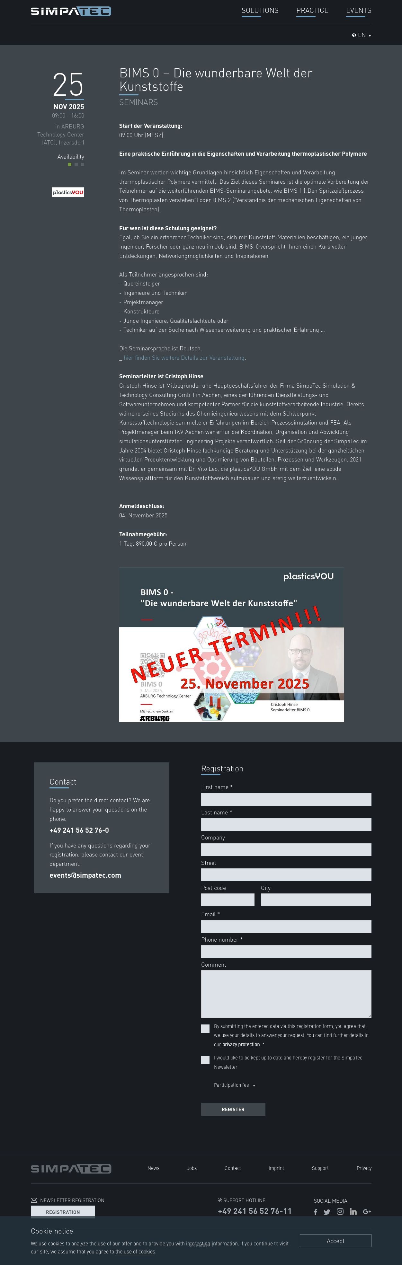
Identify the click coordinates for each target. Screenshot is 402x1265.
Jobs (192, 1167)
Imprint (276, 1167)
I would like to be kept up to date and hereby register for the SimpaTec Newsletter (288, 1062)
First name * (217, 787)
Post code (213, 887)
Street (208, 862)
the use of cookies (135, 1251)
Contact (233, 1167)
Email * (210, 914)
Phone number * (222, 939)
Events (358, 10)
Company (213, 837)
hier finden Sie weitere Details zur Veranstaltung (184, 357)
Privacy (364, 1167)
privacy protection (241, 1044)
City (266, 887)
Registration (63, 1211)
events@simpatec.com (85, 875)
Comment (213, 964)
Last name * (216, 812)
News (153, 1167)
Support (320, 1167)
